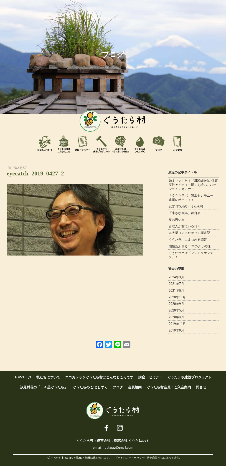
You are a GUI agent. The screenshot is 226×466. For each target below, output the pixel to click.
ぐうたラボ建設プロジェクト (102, 144)
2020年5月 (176, 310)
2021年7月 (176, 284)
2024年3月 (176, 277)
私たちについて (45, 144)
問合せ (201, 387)
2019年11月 (177, 324)
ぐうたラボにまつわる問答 (188, 239)
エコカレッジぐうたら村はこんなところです (64, 144)
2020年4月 (176, 317)
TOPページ (22, 377)
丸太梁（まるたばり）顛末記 (189, 233)
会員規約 (135, 387)
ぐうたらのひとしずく (140, 144)
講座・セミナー (83, 144)
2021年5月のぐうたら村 (186, 206)
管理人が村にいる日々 (185, 226)
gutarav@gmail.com (119, 447)
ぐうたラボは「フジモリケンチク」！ (191, 255)
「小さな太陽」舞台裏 (185, 213)
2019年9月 (176, 330)
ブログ (159, 144)
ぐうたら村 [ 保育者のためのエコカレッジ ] (113, 121)
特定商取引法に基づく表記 (163, 457)
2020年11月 (177, 297)
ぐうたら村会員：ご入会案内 (177, 144)
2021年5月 (176, 290)
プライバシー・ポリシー (130, 457)
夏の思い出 (177, 219)
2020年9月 (176, 304)
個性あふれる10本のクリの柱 (190, 246)
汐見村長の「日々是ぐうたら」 (121, 144)
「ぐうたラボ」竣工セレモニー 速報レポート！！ (192, 197)
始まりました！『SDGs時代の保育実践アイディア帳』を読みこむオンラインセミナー (193, 185)
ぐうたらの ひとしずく (90, 387)
